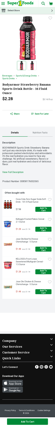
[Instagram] (46, 367)
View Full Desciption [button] (12, 172)
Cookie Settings (44, 410)
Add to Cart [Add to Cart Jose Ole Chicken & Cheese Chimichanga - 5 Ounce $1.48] (43, 291)
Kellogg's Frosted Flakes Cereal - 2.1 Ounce (31, 220)
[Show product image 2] (32, 65)
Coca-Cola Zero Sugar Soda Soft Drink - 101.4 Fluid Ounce (31, 200)
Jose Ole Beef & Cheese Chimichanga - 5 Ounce (27, 240)
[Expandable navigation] (3, 3)
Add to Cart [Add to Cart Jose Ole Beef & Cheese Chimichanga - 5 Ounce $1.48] (43, 249)
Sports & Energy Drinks (26, 76)
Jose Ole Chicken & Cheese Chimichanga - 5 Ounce (28, 282)
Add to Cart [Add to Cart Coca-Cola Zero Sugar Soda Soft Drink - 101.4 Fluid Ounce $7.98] (43, 209)
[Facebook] (37, 367)
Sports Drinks (8, 78)
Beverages (7, 76)
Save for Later (40, 114)
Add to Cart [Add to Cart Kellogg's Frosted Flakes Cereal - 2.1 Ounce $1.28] (43, 229)
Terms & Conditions (27, 410)
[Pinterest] (41, 367)
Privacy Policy (10, 410)
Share (15, 114)
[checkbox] (50, 18)
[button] (43, 3)
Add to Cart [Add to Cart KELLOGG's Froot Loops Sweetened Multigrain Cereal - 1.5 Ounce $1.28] (43, 271)
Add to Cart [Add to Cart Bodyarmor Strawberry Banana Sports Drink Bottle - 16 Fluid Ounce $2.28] (27, 421)
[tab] (15, 133)
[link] (40, 113)
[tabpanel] (27, 219)
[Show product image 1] (21, 65)
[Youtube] (51, 367)
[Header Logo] (20, 3)
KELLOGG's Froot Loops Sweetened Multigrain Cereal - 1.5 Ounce (30, 262)
